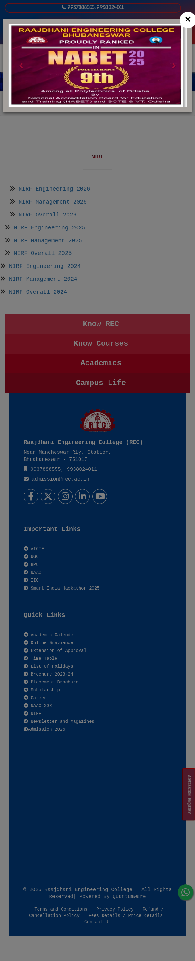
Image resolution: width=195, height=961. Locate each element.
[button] (21, 65)
